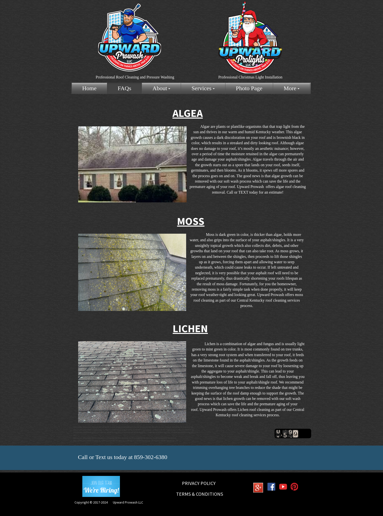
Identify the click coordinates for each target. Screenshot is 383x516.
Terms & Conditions (199, 494)
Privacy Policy (199, 483)
